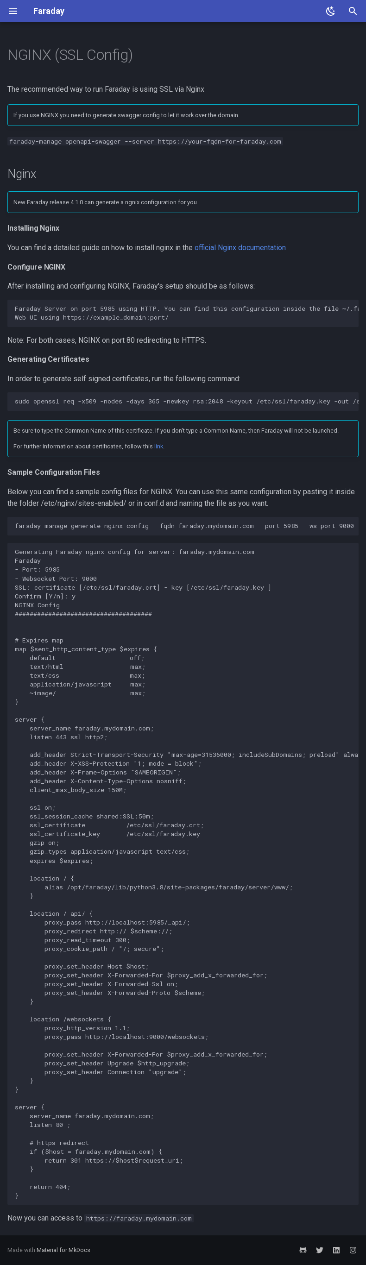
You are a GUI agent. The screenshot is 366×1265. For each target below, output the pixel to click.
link (158, 446)
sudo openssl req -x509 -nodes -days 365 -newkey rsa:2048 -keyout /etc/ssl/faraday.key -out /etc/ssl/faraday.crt (187, 401)
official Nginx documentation (240, 247)
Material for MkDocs (63, 1249)
